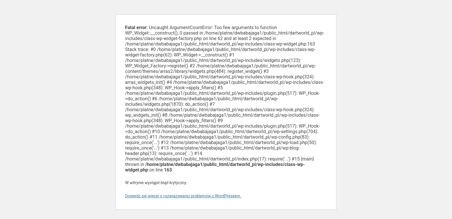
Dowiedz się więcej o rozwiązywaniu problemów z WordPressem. (183, 196)
